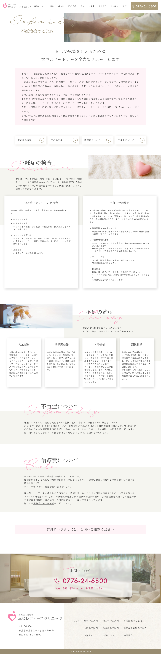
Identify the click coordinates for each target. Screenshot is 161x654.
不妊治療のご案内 (133, 620)
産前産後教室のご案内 (135, 628)
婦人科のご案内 (111, 620)
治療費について (126, 140)
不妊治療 (72, 6)
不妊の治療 (57, 140)
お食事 (91, 6)
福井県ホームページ (43, 503)
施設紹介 (103, 6)
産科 (52, 6)
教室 (125, 6)
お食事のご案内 (111, 628)
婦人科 (61, 6)
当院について (40, 6)
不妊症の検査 (24, 140)
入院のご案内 (91, 628)
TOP (76, 620)
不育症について (92, 140)
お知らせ (115, 6)
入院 (82, 6)
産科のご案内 (91, 620)
